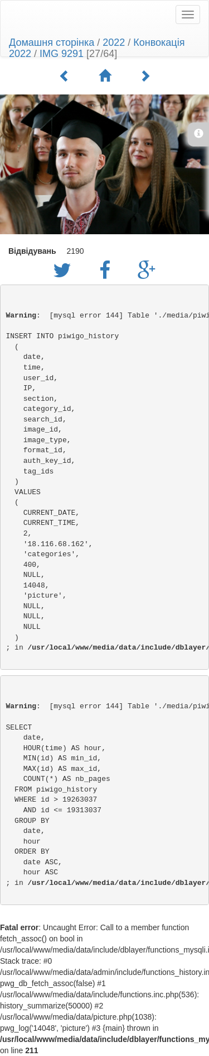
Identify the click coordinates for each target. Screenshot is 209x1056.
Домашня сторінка (51, 42)
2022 (114, 42)
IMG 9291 (62, 53)
